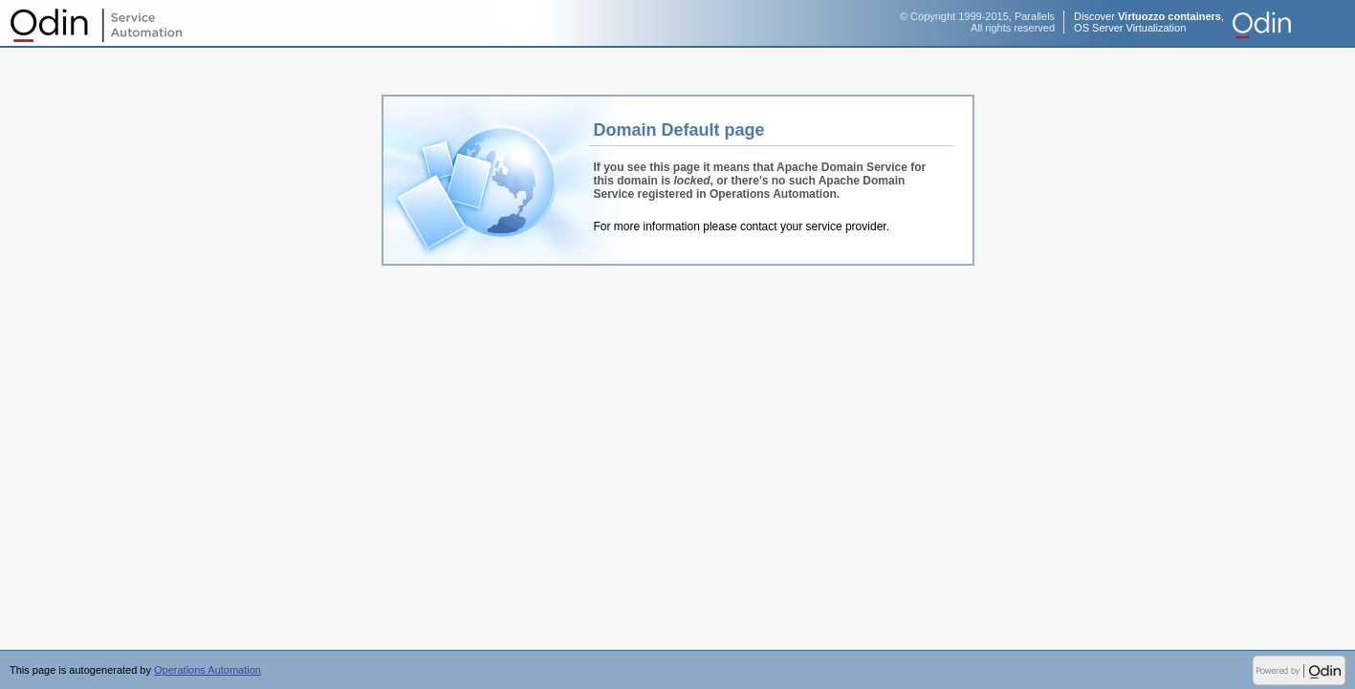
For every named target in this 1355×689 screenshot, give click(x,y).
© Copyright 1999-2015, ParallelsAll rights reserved (977, 22)
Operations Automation (95, 24)
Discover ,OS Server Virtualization (1149, 22)
